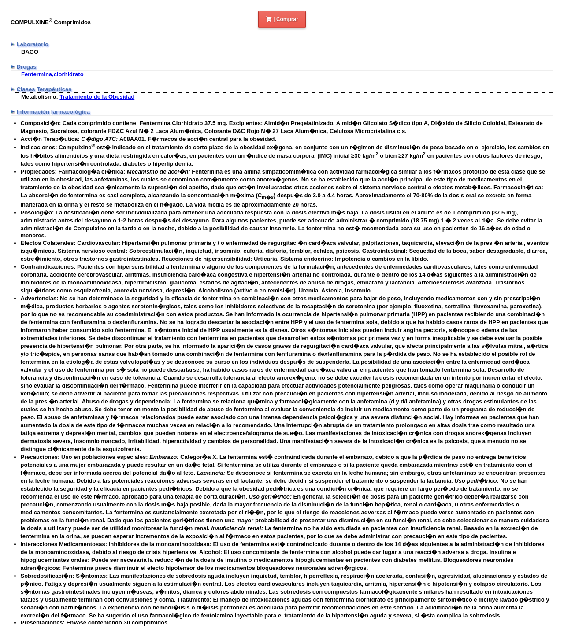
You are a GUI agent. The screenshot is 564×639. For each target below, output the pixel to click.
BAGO (29, 51)
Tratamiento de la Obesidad (96, 96)
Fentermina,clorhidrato (52, 74)
